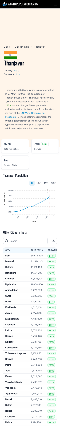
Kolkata (9, 267)
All (32, 183)
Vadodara (10, 388)
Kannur (9, 376)
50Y (53, 183)
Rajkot (8, 411)
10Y (38, 183)
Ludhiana (10, 416)
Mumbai (9, 261)
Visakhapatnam (13, 382)
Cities (7, 46)
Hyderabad (11, 284)
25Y (46, 183)
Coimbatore (11, 347)
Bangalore (10, 273)
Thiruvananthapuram (16, 353)
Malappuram (12, 319)
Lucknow (10, 324)
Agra (7, 370)
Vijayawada (11, 393)
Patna (8, 365)
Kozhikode (10, 307)
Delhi (7, 255)
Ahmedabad (11, 290)
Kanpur (9, 336)
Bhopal (8, 359)
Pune (8, 301)
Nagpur (9, 342)
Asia (18, 74)
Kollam (8, 405)
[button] (55, 4)
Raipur (8, 422)
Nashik (8, 399)
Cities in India (22, 46)
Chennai (9, 278)
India (16, 70)
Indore (8, 330)
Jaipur (8, 313)
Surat (8, 296)
